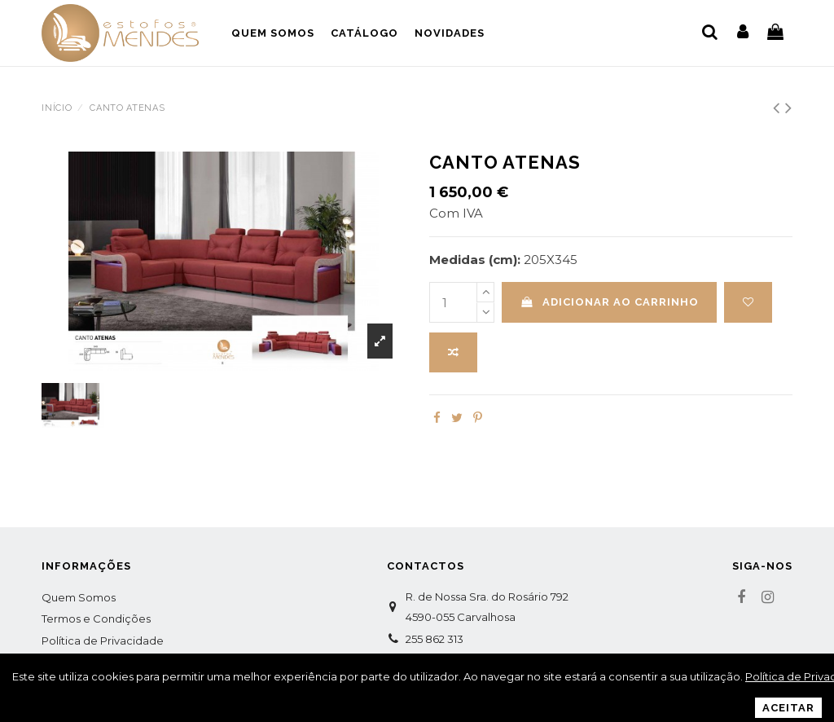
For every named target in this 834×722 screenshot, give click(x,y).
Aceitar (788, 708)
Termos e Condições (96, 618)
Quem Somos (79, 597)
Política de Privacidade (103, 640)
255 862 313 (434, 638)
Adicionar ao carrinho (609, 302)
